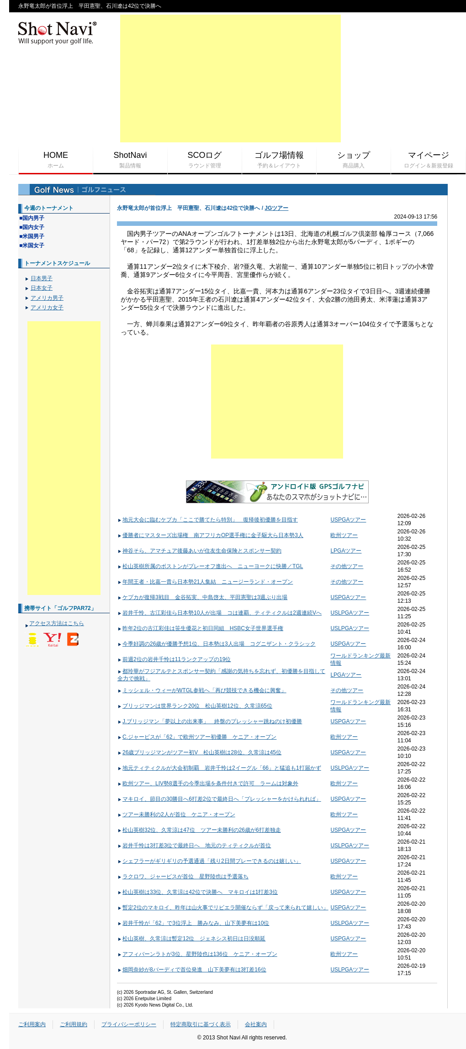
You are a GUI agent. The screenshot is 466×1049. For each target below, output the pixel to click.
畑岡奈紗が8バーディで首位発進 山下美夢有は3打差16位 (191, 969)
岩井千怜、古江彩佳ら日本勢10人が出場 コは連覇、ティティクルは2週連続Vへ (219, 613)
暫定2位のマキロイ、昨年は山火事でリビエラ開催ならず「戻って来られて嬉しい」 (222, 907)
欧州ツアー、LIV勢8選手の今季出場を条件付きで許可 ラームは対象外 (207, 783)
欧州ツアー (344, 535)
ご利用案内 (32, 1024)
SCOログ (205, 160)
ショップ (354, 160)
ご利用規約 (73, 1024)
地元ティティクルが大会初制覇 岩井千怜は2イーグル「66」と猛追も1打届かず (219, 768)
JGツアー (276, 208)
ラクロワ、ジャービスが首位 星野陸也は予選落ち (183, 876)
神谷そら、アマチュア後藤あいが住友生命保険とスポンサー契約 (199, 551)
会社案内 (256, 1024)
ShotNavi (130, 160)
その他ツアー (346, 566)
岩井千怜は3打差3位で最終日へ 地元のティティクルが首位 (194, 845)
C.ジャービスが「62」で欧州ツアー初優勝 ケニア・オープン (196, 737)
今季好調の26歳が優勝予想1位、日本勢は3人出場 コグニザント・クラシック (216, 644)
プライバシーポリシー (128, 1024)
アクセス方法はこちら (56, 623)
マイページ (428, 160)
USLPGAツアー (349, 613)
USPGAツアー (348, 520)
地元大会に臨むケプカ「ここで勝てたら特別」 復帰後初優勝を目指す (207, 520)
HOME (56, 160)
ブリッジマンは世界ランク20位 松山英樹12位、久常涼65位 (194, 706)
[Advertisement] (230, 78)
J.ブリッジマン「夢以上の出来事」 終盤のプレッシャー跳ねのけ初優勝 (209, 721)
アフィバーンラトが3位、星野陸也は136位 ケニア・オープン (197, 954)
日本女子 (42, 288)
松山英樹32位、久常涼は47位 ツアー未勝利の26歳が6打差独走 (199, 830)
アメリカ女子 (47, 307)
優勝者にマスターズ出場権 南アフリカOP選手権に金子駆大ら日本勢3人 (210, 535)
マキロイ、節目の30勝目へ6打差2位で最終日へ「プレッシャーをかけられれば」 (219, 799)
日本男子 (42, 278)
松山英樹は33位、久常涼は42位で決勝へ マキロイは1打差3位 (197, 892)
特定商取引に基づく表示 (200, 1024)
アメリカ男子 (47, 298)
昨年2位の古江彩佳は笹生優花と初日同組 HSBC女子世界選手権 (200, 628)
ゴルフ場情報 (279, 160)
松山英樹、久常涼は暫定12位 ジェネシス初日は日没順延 (191, 938)
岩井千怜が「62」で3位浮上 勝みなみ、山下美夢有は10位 (193, 923)
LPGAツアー (345, 551)
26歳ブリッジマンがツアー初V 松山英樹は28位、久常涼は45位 (199, 752)
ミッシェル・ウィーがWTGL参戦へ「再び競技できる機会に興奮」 (201, 690)
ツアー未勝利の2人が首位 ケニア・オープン (176, 814)
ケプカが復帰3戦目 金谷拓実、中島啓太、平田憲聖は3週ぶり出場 (202, 597)
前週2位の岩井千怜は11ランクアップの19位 (174, 659)
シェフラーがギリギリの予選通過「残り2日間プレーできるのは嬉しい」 (209, 861)
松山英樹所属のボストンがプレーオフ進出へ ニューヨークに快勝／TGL (210, 566)
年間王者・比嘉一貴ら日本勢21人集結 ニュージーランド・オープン (205, 582)
